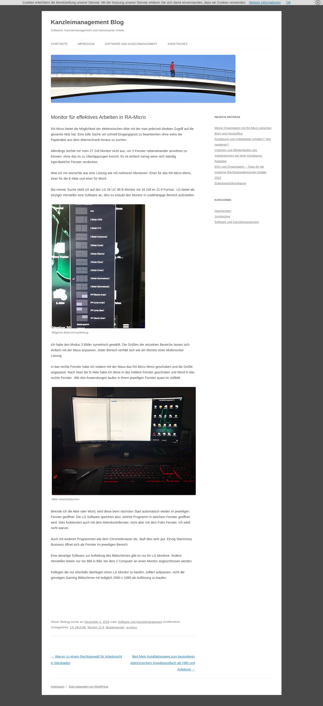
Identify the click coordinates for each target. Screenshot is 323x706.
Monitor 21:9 (95, 627)
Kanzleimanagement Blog (87, 22)
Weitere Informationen (265, 2)
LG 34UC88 (78, 627)
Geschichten (223, 211)
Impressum (86, 44)
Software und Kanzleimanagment (131, 44)
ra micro (131, 627)
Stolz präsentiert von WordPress (88, 686)
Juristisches (177, 44)
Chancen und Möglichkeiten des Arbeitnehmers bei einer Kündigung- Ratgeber (239, 155)
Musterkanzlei (115, 627)
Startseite (59, 44)
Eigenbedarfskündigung (230, 183)
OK (288, 2)
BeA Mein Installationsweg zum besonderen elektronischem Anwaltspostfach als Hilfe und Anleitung (162, 663)
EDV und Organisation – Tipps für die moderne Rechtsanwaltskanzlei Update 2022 (241, 172)
